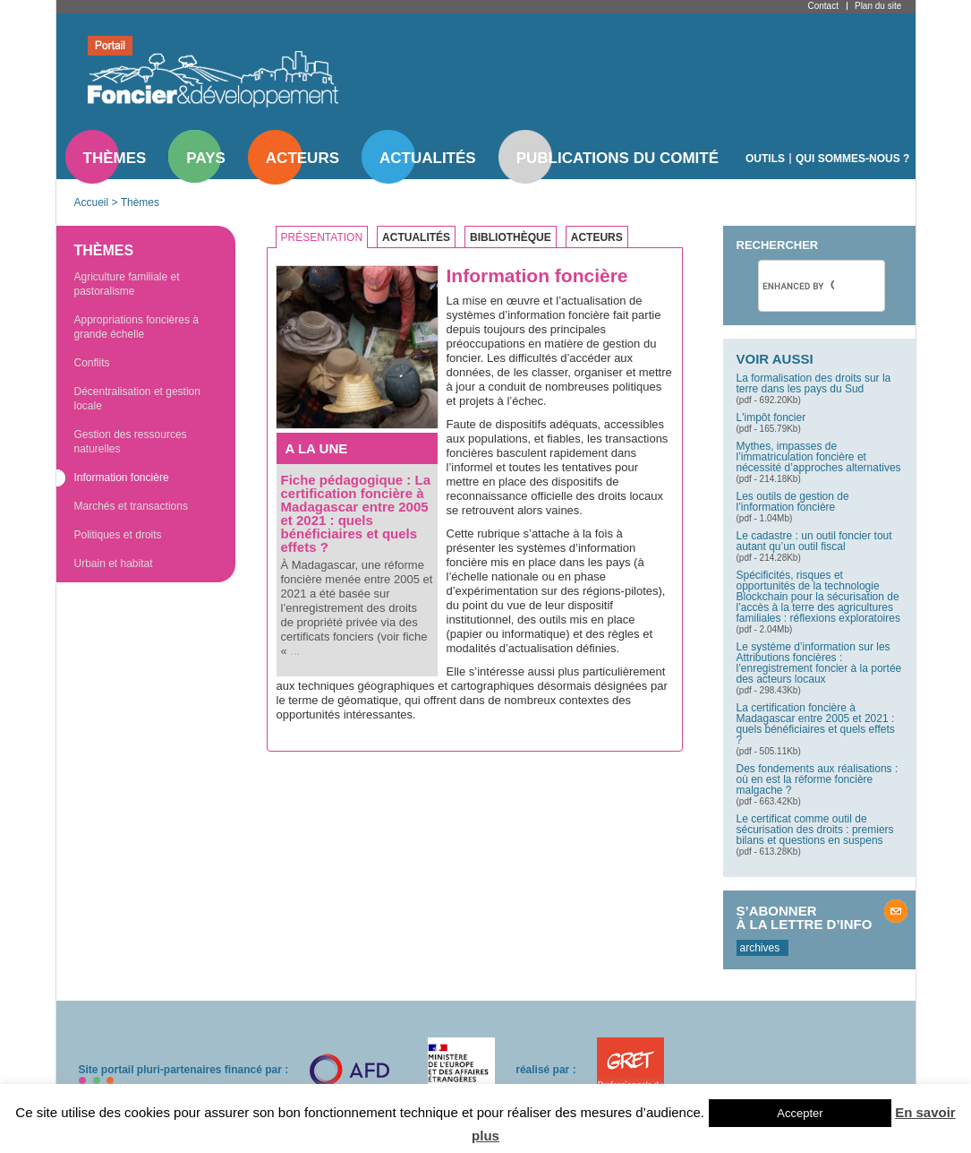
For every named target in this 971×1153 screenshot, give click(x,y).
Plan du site (878, 6)
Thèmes (115, 158)
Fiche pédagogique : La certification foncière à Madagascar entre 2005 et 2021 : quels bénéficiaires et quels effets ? (356, 513)
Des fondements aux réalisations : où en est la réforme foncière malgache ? (818, 779)
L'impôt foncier (771, 417)
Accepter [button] (799, 1113)
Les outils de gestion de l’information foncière (793, 501)
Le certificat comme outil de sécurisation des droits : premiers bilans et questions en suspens (815, 830)
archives (760, 948)
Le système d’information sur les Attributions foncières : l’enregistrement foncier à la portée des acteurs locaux (819, 663)
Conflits (92, 363)
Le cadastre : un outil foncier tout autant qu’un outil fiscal (814, 541)
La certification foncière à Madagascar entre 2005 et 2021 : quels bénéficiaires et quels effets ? (816, 723)
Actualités (427, 158)
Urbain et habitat (113, 563)
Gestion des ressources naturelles (130, 441)
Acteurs (302, 158)
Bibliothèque (510, 237)
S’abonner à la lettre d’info (805, 917)
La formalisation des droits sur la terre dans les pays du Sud (814, 383)
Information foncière (121, 477)
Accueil (91, 202)
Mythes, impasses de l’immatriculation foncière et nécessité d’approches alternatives (819, 457)
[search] (798, 286)
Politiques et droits (118, 535)
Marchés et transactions (131, 506)
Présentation (322, 237)
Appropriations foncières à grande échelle (136, 327)
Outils (765, 158)
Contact (823, 6)
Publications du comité (617, 158)
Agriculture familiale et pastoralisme (127, 284)
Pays (205, 158)
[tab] (327, 237)
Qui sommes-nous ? (852, 158)
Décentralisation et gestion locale (137, 398)
